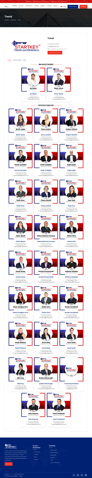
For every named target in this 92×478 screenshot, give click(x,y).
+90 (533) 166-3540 (72, 245)
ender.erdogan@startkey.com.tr (47, 175)
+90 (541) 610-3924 (21, 351)
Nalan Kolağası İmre (20, 313)
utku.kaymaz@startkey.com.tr (34, 424)
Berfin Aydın (20, 135)
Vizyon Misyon (53, 450)
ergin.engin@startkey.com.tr (72, 175)
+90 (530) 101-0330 (47, 209)
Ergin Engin (71, 170)
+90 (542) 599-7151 (47, 138)
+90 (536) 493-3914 (59, 422)
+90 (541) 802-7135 (72, 280)
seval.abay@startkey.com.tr (46, 353)
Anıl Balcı (33, 94)
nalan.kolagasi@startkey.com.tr (21, 317)
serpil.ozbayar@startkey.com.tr (21, 353)
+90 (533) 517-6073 (47, 245)
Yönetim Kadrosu (53, 452)
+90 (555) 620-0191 (21, 138)
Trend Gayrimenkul (71, 384)
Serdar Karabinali (71, 313)
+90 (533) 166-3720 (47, 316)
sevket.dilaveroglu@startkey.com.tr (47, 388)
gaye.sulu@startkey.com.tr (72, 211)
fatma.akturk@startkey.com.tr (46, 211)
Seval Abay (46, 348)
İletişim (55, 5)
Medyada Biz (52, 455)
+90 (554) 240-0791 (34, 97)
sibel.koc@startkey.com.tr (21, 388)
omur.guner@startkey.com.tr (59, 99)
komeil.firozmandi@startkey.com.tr (46, 282)
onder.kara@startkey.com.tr (47, 317)
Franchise (49, 5)
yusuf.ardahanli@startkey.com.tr (59, 424)
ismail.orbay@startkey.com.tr (21, 282)
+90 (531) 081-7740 (21, 245)
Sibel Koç (20, 384)
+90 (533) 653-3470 (21, 209)
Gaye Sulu (71, 206)
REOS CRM (83, 6)
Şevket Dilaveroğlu (46, 384)
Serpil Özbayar (20, 348)
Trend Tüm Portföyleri (55, 52)
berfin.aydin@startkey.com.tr (21, 140)
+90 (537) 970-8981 (21, 316)
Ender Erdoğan (46, 170)
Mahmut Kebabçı (71, 277)
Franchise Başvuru (73, 6)
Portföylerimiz (29, 5)
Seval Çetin (71, 348)
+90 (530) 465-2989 (47, 351)
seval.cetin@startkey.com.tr (72, 353)
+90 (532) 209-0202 (47, 174)
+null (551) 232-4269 (21, 174)
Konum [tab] (24, 60)
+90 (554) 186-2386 (21, 387)
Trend (19, 20)
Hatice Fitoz (71, 241)
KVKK (51, 460)
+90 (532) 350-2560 (59, 97)
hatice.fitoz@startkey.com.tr (72, 246)
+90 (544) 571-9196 (72, 351)
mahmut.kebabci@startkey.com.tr (72, 282)
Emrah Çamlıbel (20, 170)
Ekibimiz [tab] (10, 60)
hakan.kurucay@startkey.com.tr (47, 246)
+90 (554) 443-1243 (72, 209)
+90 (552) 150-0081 (47, 280)
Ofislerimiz (13, 20)
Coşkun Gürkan (71, 135)
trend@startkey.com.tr (54, 46)
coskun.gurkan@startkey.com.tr (72, 140)
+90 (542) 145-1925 (34, 422)
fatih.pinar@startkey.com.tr (21, 211)
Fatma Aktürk (46, 206)
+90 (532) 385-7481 (21, 280)
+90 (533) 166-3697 (47, 387)
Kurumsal (21, 6)
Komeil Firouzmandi (46, 277)
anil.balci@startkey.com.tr (34, 99)
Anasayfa (14, 5)
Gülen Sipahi (20, 241)
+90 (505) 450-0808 (72, 316)
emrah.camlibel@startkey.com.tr (21, 175)
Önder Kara (46, 313)
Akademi (43, 6)
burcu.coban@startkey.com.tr (46, 140)
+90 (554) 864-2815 (72, 174)
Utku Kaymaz (33, 419)
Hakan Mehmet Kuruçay (46, 241)
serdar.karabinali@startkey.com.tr (72, 317)
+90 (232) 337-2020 (54, 44)
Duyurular (52, 457)
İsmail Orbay (20, 277)
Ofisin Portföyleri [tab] (17, 60)
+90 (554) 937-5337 (72, 138)
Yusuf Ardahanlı (59, 419)
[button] (63, 6)
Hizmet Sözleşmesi (54, 462)
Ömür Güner (58, 94)
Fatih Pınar (21, 206)
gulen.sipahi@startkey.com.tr (21, 246)
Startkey (36, 6)
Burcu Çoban (46, 135)
